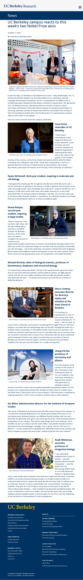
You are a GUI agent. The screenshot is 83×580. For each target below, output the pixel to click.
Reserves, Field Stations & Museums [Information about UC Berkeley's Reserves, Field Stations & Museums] (54, 554)
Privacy (10, 575)
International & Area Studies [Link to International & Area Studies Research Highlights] (17, 528)
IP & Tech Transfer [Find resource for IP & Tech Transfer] (48, 538)
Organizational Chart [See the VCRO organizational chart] (15, 553)
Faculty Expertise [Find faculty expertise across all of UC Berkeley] (13, 539)
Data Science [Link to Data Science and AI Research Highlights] (12, 523)
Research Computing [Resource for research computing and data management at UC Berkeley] (49, 552)
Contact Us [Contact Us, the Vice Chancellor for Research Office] (11, 559)
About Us (11, 556)
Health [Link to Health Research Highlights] (10, 531)
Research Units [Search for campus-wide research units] (13, 542)
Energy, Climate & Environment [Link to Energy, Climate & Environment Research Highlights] (18, 525)
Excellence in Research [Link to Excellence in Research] (15, 517)
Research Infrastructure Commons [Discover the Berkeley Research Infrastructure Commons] (53, 549)
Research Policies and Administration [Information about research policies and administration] (54, 535)
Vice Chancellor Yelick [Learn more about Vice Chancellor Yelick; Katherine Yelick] (15, 551)
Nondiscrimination (28, 575)
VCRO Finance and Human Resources (54, 566)
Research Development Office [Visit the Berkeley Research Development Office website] (52, 526)
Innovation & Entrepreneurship (18, 520)
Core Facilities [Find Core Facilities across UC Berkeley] (46, 546)
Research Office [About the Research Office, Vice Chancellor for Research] (14, 548)
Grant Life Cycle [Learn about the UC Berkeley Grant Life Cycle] (47, 524)
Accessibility (17, 575)
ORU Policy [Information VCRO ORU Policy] (45, 563)
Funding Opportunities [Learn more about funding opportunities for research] (49, 521)
